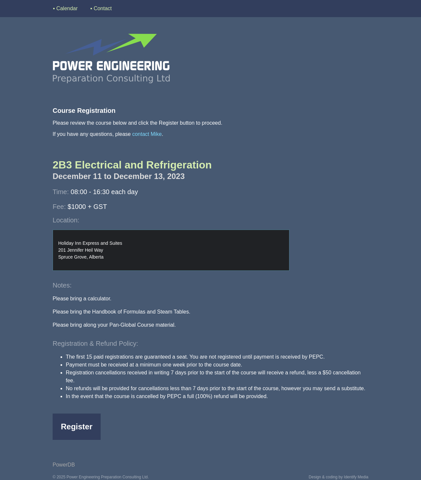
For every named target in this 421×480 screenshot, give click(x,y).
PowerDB (64, 464)
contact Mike (147, 134)
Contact (103, 8)
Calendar (67, 8)
